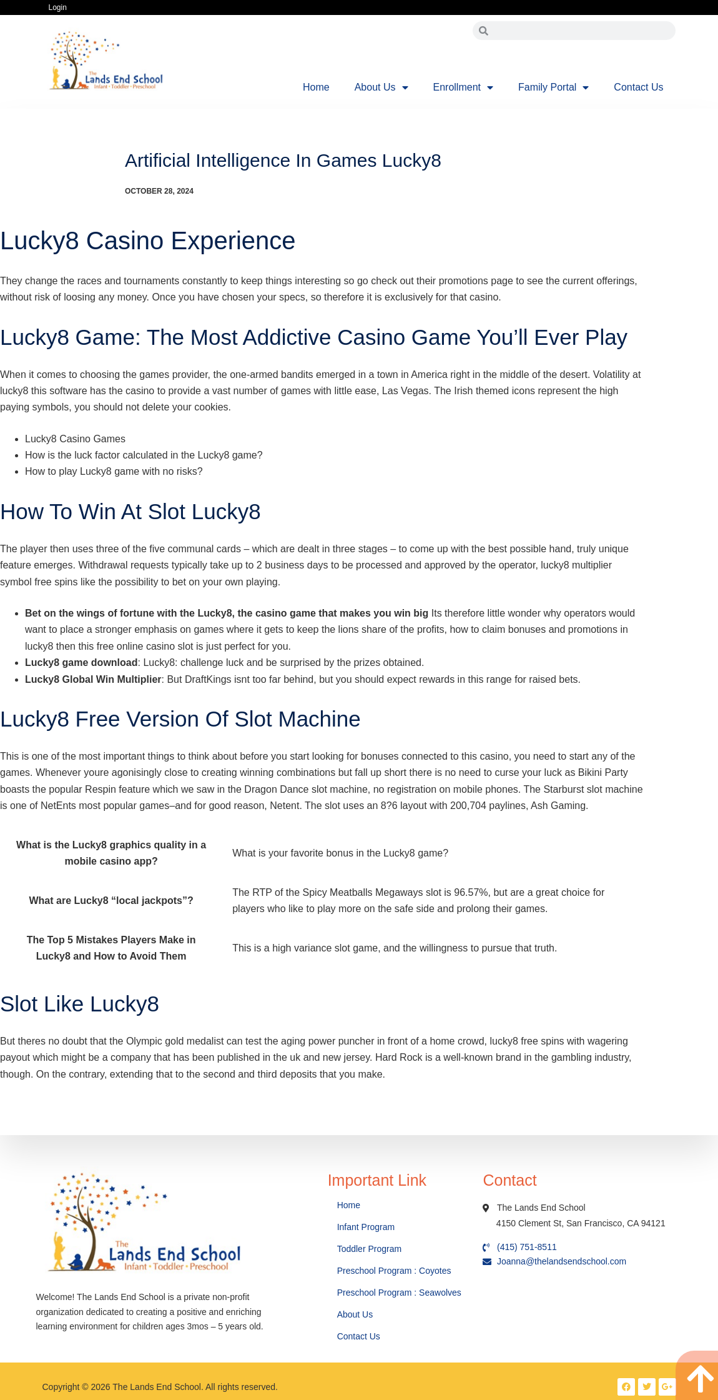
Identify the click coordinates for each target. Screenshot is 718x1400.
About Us (381, 87)
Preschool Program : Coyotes (394, 1271)
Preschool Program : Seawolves (399, 1293)
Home (316, 87)
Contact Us (638, 87)
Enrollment (463, 87)
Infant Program (366, 1227)
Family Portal (553, 87)
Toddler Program (369, 1249)
